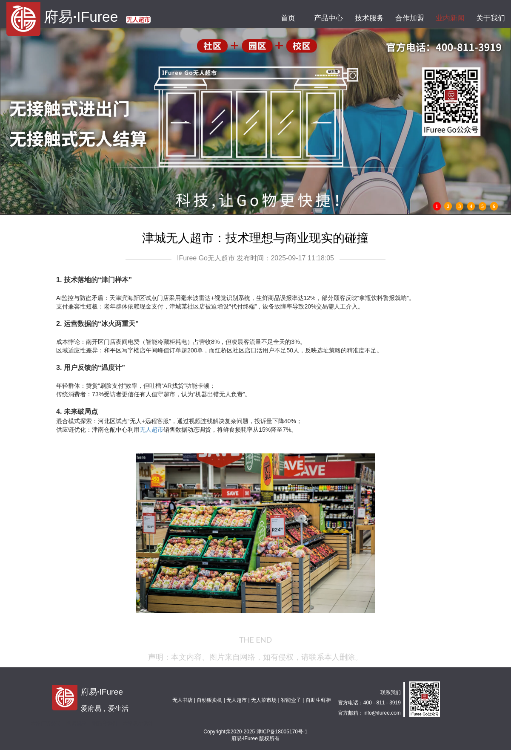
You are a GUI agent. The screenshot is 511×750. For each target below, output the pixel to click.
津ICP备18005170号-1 (282, 732)
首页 (288, 18)
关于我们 (490, 18)
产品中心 (328, 18)
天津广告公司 (46, 723)
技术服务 (369, 18)
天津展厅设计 (138, 723)
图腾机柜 (76, 723)
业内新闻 (450, 18)
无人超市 (151, 429)
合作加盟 (409, 18)
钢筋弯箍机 (104, 723)
